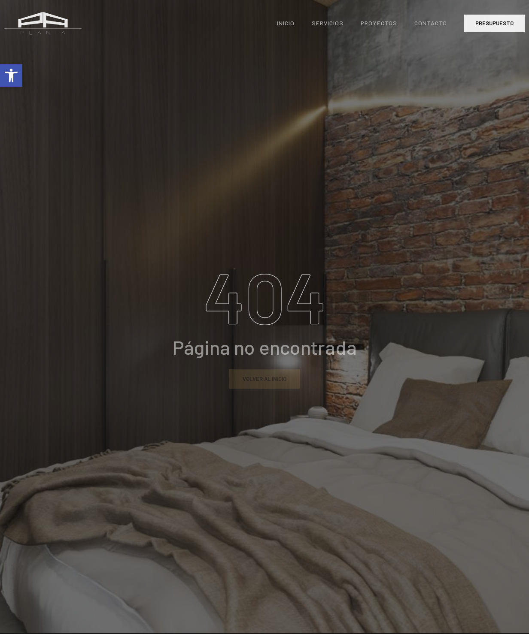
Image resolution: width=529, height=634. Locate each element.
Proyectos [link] (379, 23)
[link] (11, 75)
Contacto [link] (430, 23)
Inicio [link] (286, 23)
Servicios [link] (328, 23)
